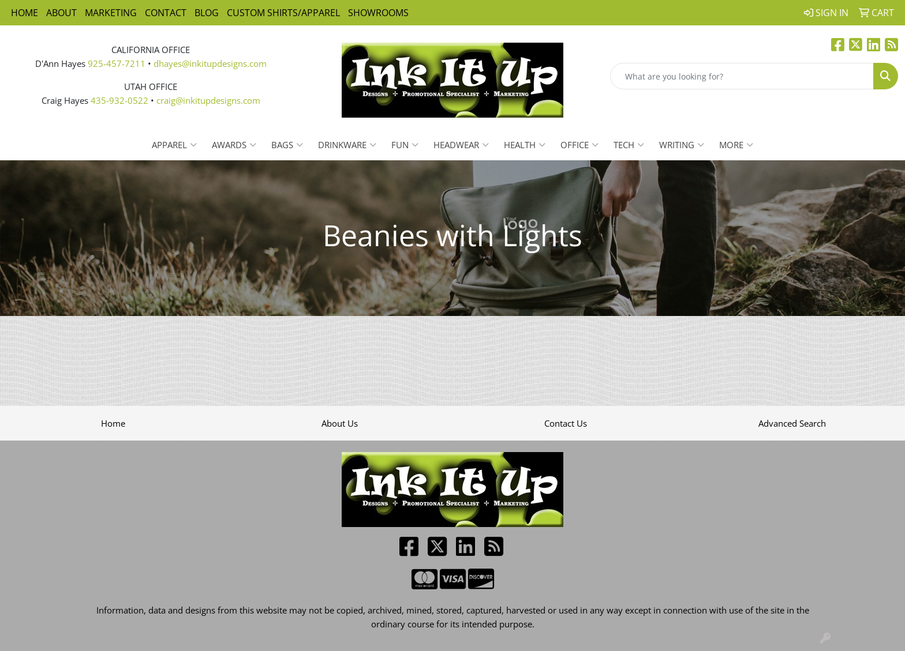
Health (524, 145)
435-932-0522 (119, 100)
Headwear (461, 145)
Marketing (111, 12)
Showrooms (378, 12)
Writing (681, 145)
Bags (287, 145)
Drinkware (347, 145)
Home (24, 12)
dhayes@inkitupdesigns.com (210, 63)
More (736, 145)
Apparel (174, 145)
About (61, 12)
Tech (629, 145)
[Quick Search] (742, 76)
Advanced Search (792, 423)
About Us (339, 423)
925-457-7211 (116, 63)
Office (579, 145)
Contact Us (565, 423)
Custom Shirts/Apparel (283, 12)
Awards (234, 145)
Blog (207, 12)
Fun (404, 145)
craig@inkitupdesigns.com (208, 100)
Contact (165, 12)
